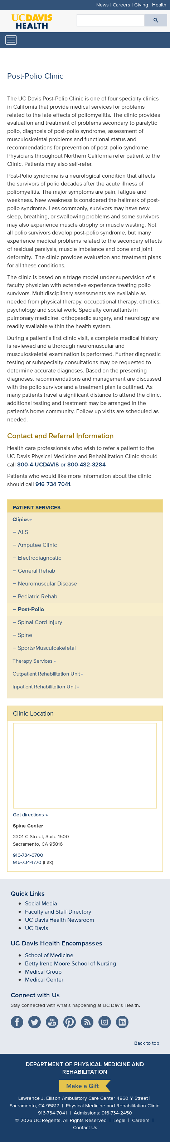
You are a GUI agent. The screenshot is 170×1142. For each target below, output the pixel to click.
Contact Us (85, 1127)
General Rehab (36, 571)
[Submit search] (156, 20)
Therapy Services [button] (34, 660)
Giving (141, 4)
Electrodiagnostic (39, 558)
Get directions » (30, 814)
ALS (23, 532)
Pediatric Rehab (37, 596)
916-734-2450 (117, 1112)
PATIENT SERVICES (36, 507)
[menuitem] (79, 583)
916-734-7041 (52, 484)
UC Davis (36, 928)
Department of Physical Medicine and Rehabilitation (85, 1068)
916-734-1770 (27, 862)
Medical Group (43, 972)
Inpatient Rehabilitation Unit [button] (46, 686)
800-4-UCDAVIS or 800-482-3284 (61, 464)
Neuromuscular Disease (47, 583)
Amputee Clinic (37, 545)
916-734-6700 (28, 855)
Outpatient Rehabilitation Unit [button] (48, 673)
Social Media (41, 903)
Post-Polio (31, 609)
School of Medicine (49, 955)
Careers (121, 4)
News (102, 4)
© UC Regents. (38, 1120)
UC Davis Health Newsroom (59, 920)
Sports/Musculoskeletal (47, 648)
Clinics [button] (22, 519)
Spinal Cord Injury (40, 622)
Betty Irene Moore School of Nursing (70, 963)
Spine (25, 635)
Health (159, 4)
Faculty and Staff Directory (58, 912)
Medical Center (44, 979)
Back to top (146, 1043)
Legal (119, 1120)
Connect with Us (35, 995)
